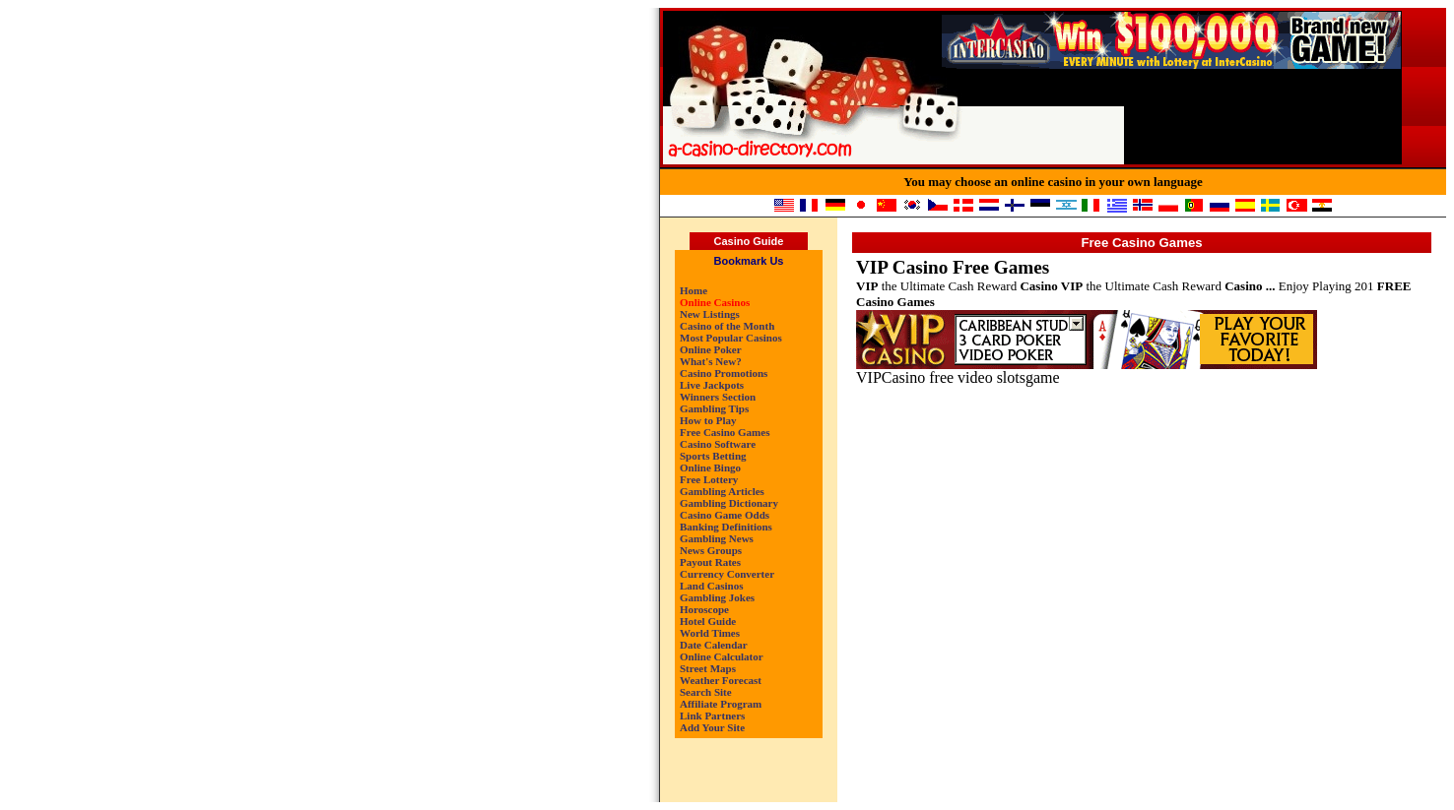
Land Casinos (712, 586)
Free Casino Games (724, 432)
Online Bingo (710, 467)
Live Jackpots (712, 385)
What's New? (711, 361)
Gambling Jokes (717, 597)
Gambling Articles (722, 491)
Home (693, 290)
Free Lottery (709, 479)
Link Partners (712, 715)
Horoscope (704, 609)
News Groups (711, 550)
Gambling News (717, 538)
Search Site (706, 692)
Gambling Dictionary (729, 503)
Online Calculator (721, 656)
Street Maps (708, 668)
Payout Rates (710, 562)
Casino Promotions (723, 373)
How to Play (708, 420)
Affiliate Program (720, 704)
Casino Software (718, 444)
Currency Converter (727, 574)
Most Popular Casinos (731, 337)
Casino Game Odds (724, 515)
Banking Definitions (726, 526)
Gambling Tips (714, 408)
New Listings (710, 314)
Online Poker (711, 349)
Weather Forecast (720, 680)
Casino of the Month (727, 326)
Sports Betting (713, 456)
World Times (710, 633)
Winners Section (718, 397)
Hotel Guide (708, 621)
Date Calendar (714, 645)
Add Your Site (712, 727)
